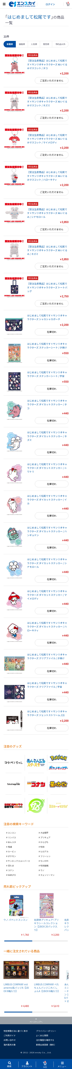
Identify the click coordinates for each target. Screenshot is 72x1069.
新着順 (10, 44)
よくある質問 (42, 1035)
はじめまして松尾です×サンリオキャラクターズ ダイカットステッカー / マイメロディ (47, 594)
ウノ (42, 870)
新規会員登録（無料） (46, 1044)
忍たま (11, 865)
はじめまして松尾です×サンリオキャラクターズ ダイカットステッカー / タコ (47, 404)
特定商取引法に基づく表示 (16, 1030)
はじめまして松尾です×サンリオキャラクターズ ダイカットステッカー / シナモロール (47, 563)
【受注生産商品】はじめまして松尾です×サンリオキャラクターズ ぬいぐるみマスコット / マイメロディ (47, 138)
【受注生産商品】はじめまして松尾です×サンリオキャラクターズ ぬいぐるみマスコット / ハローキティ (47, 175)
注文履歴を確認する (45, 1039)
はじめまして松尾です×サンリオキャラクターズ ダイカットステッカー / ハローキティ (47, 626)
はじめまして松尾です (29, 17)
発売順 (46, 44)
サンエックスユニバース (19, 860)
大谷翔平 (44, 832)
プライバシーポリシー (46, 1030)
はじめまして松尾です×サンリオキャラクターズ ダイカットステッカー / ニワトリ (47, 467)
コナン (11, 870)
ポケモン (12, 856)
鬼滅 (10, 846)
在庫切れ (51, 332)
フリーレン (45, 856)
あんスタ (12, 842)
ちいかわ (44, 860)
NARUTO (12, 874)
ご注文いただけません (51, 80)
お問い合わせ (10, 1039)
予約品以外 (60, 44)
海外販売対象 (10, 1044)
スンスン (12, 832)
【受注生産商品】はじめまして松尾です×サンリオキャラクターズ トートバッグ (47, 287)
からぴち (44, 842)
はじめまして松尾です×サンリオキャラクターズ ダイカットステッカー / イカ (47, 499)
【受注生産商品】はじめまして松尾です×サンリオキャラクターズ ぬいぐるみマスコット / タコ (47, 64)
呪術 (42, 846)
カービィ (12, 851)
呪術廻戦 (44, 865)
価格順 (22, 44)
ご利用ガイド (10, 1035)
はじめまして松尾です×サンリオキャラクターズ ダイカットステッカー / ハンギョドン (47, 531)
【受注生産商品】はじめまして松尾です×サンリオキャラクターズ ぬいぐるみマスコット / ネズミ (47, 101)
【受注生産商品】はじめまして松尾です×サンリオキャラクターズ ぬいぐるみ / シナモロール (47, 213)
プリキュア (45, 837)
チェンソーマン (47, 874)
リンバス (12, 837)
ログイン (50, 4)
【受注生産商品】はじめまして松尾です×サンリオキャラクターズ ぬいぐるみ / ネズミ (47, 250)
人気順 (34, 44)
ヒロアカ (44, 851)
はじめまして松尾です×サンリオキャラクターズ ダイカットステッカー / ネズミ (47, 436)
